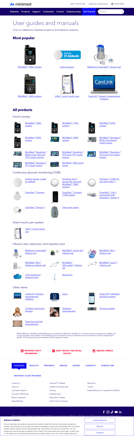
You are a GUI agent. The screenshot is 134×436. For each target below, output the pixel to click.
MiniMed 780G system (33, 124)
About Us (15, 386)
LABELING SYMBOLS (103, 350)
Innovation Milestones (20, 394)
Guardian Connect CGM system (72, 194)
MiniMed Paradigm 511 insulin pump (36, 164)
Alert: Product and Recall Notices (67, 352)
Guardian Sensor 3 (35, 207)
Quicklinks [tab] (19, 365)
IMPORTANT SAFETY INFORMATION (31, 352)
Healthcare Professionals (59, 386)
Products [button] (25, 12)
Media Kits (91, 383)
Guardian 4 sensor (35, 192)
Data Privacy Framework (59, 401)
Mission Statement (19, 397)
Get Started (89, 12)
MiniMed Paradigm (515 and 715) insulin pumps (73, 154)
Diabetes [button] (14, 12)
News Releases (17, 401)
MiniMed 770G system (70, 124)
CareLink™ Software (57, 383)
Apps (64, 294)
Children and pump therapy (35, 310)
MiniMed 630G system (33, 139)
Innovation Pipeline (19, 390)
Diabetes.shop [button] (74, 12)
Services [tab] (63, 365)
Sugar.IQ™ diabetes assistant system (109, 295)
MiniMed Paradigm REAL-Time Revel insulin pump (110, 140)
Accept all (99, 433)
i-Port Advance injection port (33, 276)
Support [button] (36, 12)
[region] (67, 426)
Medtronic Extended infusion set (36, 252)
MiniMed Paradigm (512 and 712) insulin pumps (110, 154)
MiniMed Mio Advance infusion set (35, 264)
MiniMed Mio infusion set (107, 252)
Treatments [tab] (49, 365)
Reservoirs (67, 275)
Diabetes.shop (55, 394)
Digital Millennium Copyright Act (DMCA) (103, 390)
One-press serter (70, 207)
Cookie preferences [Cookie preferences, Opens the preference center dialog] (100, 420)
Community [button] (48, 12)
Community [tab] (90, 365)
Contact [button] (60, 12)
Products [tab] (33, 365)
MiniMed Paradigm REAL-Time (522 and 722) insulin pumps (36, 154)
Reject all (99, 426)
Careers (90, 386)
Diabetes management (68, 310)
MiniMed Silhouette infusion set (72, 265)
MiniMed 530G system (70, 139)
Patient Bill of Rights (57, 397)
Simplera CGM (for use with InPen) (109, 180)
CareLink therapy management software (34, 296)
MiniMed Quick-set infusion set (73, 252)
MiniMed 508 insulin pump (73, 164)
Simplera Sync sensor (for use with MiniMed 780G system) (71, 183)
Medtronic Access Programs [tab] (27, 375)
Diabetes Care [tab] (107, 365)
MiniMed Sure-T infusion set (108, 264)
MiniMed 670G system (107, 124)
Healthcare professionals (98, 4)
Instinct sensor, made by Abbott (35, 180)
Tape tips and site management (34, 323)
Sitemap (53, 390)
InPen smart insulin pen (35, 230)
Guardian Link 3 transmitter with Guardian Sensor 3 (109, 195)
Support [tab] (76, 365)
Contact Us (16, 383)
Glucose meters (107, 308)
